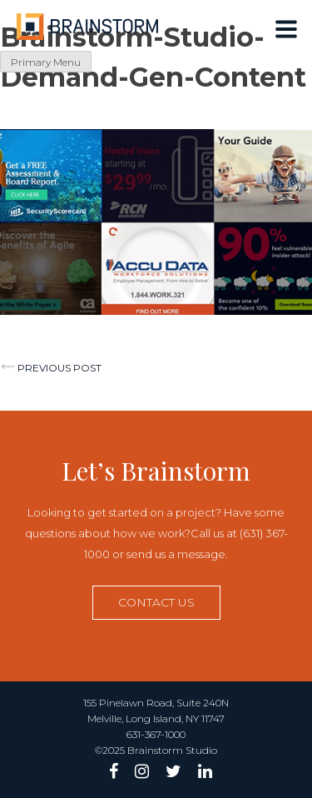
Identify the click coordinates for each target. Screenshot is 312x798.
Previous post (59, 368)
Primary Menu (46, 62)
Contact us (156, 602)
